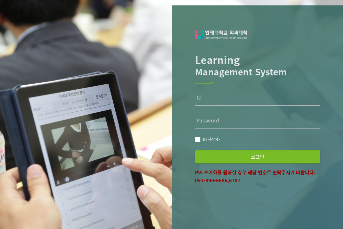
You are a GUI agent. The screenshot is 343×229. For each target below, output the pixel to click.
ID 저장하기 (212, 139)
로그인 (257, 156)
